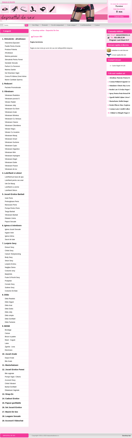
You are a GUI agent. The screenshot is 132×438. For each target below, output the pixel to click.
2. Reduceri (7, 84)
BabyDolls (8, 274)
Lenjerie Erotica (10, 264)
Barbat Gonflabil (10, 387)
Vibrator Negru (10, 129)
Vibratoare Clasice (11, 122)
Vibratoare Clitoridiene (13, 125)
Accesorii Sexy (10, 380)
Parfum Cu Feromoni (12, 66)
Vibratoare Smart (11, 139)
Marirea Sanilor (10, 70)
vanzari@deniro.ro (123, 35)
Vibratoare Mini (10, 152)
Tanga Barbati (10, 211)
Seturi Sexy (9, 261)
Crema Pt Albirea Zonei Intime (15, 76)
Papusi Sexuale (10, 222)
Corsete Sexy (10, 284)
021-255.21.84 (119, 38)
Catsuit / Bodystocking (13, 254)
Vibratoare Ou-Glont (12, 109)
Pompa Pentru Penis (12, 208)
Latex (7, 343)
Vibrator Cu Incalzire (12, 132)
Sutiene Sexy (9, 287)
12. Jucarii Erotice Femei (13, 369)
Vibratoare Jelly (10, 105)
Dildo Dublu (9, 309)
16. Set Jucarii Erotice (12, 407)
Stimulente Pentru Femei (14, 60)
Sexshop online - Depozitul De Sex (45, 30)
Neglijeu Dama (10, 267)
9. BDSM (6, 326)
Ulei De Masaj (10, 184)
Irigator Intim (9, 233)
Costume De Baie (11, 291)
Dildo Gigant (9, 302)
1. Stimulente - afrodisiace (14, 39)
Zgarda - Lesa (10, 347)
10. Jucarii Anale (9, 354)
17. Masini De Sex (10, 412)
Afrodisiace (9, 53)
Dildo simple (9, 315)
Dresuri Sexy (9, 247)
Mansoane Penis (11, 205)
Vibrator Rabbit (10, 102)
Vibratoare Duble (11, 162)
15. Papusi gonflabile (11, 403)
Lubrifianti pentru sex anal (14, 180)
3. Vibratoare (8, 91)
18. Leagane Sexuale (11, 416)
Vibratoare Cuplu (11, 146)
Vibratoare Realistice (12, 95)
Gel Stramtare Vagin (12, 73)
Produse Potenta (11, 49)
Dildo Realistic (10, 299)
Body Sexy (9, 257)
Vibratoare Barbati (11, 215)
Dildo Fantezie (10, 322)
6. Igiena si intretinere (12, 225)
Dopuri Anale (9, 358)
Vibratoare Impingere (12, 156)
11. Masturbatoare (10, 365)
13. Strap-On (7, 394)
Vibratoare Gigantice (12, 149)
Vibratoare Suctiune (12, 142)
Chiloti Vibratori (10, 383)
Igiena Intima (9, 236)
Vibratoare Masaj (11, 136)
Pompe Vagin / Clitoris (13, 377)
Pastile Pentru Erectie (12, 46)
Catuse (7, 333)
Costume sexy (10, 271)
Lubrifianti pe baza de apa (14, 177)
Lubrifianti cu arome (12, 187)
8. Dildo (5, 295)
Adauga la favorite (8, 2)
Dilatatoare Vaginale (12, 390)
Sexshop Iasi (126, 435)
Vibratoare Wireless (12, 115)
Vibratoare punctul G (12, 99)
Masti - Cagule (10, 340)
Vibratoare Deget (11, 159)
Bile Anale (8, 361)
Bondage (8, 330)
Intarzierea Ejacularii (12, 43)
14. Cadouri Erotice (10, 398)
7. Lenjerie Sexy (9, 243)
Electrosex (8, 350)
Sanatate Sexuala (11, 63)
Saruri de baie (10, 239)
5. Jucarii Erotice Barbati (13, 194)
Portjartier (8, 281)
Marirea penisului (11, 56)
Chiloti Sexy (9, 251)
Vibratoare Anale (11, 112)
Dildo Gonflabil (10, 319)
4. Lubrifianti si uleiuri (12, 173)
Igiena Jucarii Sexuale (13, 229)
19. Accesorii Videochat (12, 421)
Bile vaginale (9, 373)
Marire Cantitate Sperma (13, 80)
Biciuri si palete (10, 337)
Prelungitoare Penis (12, 201)
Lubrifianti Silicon (11, 190)
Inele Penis (9, 198)
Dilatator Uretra (10, 218)
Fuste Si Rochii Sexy (12, 277)
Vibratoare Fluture (11, 166)
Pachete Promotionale (13, 87)
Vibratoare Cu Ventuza (13, 119)
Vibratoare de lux (11, 169)
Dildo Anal (8, 305)
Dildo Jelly (8, 312)
